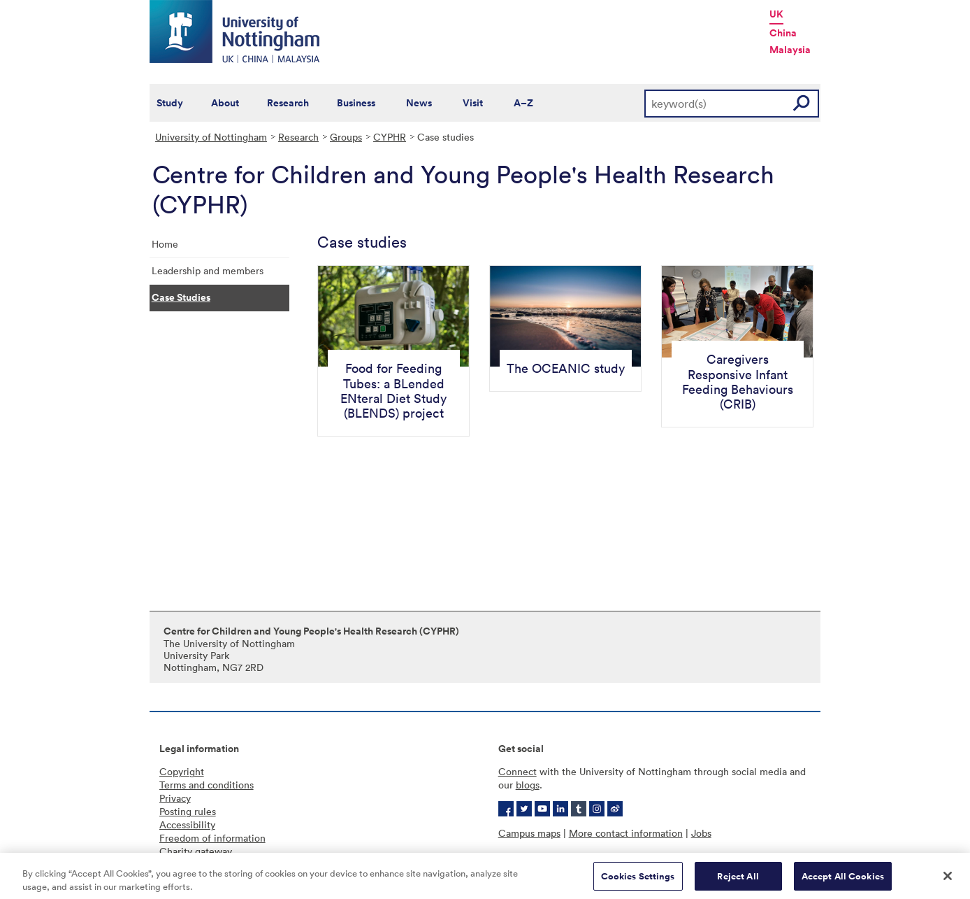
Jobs (701, 833)
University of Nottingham (211, 136)
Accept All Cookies (843, 880)
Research (288, 103)
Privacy (175, 798)
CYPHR (389, 136)
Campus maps (529, 833)
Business (356, 103)
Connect (517, 771)
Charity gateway (195, 851)
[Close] (947, 880)
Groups (346, 136)
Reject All (737, 880)
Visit (473, 103)
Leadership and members (207, 270)
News (419, 103)
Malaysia (790, 50)
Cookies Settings (638, 880)
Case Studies (181, 297)
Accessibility (187, 824)
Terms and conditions (206, 784)
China (783, 33)
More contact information (626, 833)
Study (170, 103)
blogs (528, 784)
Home (165, 243)
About (225, 103)
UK (776, 14)
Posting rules (187, 811)
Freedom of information (212, 837)
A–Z (523, 103)
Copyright (181, 771)
